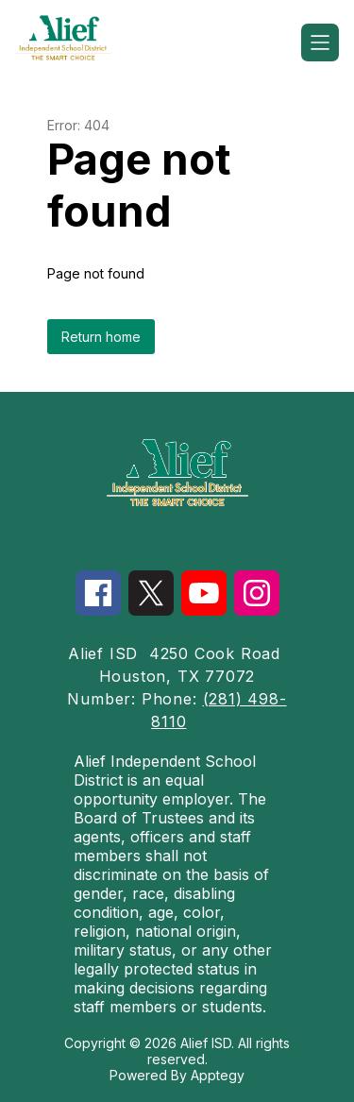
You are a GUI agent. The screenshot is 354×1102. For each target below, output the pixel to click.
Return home (101, 337)
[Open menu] (320, 42)
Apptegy (217, 1075)
